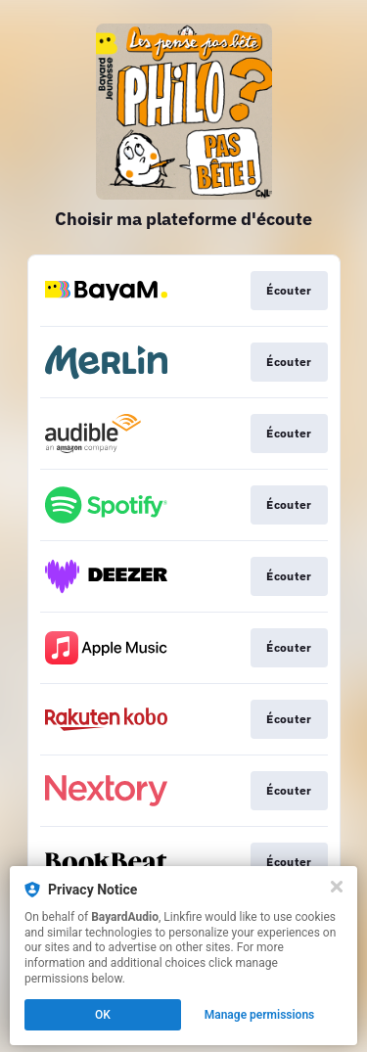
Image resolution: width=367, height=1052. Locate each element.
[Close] (336, 886)
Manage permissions (260, 1015)
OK (103, 1015)
